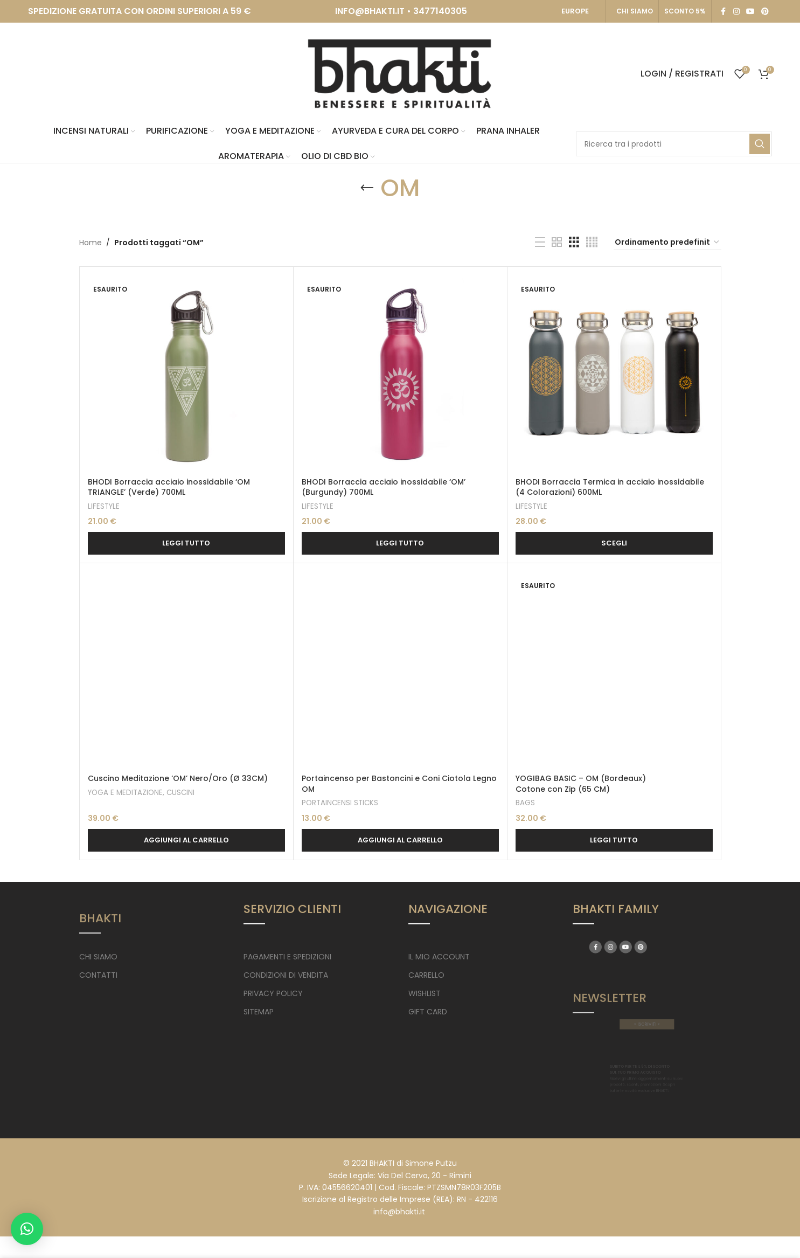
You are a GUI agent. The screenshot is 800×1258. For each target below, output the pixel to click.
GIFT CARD (427, 1011)
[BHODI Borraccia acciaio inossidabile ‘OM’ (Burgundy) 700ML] (400, 373)
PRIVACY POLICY (273, 993)
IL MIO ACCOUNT (439, 956)
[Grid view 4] (591, 242)
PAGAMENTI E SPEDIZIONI (287, 956)
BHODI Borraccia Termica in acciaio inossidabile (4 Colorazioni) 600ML (610, 487)
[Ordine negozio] (667, 242)
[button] (186, 840)
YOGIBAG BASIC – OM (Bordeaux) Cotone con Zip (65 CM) (581, 783)
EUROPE (575, 11)
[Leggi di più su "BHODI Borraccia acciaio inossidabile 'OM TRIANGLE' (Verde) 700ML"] (186, 543)
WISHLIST (424, 993)
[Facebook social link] (723, 11)
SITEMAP (259, 1011)
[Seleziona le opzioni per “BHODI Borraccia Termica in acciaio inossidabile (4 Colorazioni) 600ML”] (614, 543)
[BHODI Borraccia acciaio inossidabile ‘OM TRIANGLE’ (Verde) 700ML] (186, 373)
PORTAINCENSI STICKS (340, 803)
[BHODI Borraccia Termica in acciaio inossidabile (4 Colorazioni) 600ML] (614, 373)
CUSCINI (180, 792)
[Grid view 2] (557, 242)
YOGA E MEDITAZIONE (125, 792)
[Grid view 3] (574, 242)
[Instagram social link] (736, 11)
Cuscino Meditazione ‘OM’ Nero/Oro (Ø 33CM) (178, 778)
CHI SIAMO (634, 11)
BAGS (525, 803)
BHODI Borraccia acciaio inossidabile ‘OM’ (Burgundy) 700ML (383, 487)
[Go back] (366, 188)
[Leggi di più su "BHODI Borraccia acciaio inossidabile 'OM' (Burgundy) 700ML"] (400, 543)
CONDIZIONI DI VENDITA (286, 975)
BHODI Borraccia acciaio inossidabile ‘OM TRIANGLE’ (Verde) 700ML (169, 487)
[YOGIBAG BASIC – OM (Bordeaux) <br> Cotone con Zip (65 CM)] (614, 670)
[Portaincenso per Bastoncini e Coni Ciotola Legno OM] (400, 670)
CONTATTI (98, 975)
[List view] (540, 242)
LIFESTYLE (104, 506)
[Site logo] (400, 73)
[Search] (674, 144)
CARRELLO (426, 975)
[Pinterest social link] (765, 11)
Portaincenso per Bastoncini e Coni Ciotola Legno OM (399, 783)
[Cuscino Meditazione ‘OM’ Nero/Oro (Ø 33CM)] (186, 670)
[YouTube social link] (750, 11)
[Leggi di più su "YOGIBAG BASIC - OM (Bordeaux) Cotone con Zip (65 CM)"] (614, 840)
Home (90, 242)
